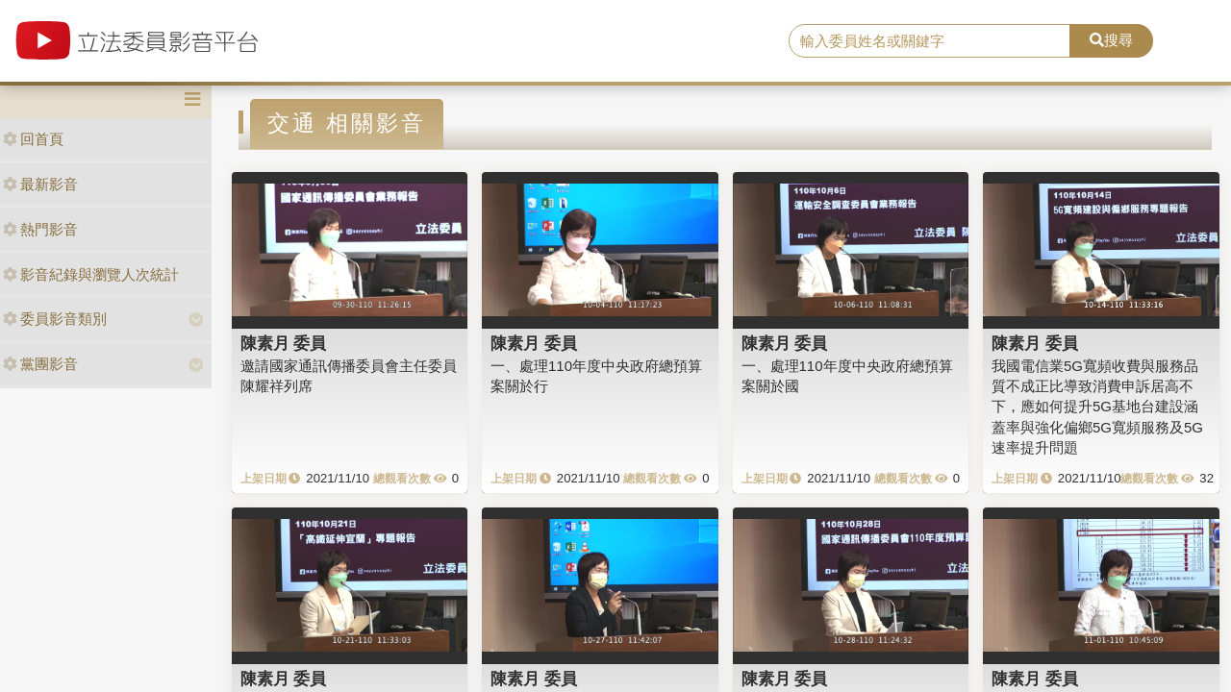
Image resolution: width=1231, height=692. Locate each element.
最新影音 (40, 184)
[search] (929, 41)
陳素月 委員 (283, 343)
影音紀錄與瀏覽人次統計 (91, 274)
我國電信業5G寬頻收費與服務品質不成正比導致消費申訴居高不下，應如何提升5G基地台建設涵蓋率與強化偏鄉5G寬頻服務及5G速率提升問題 (1097, 407)
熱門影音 (40, 229)
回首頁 (33, 139)
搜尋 (1111, 40)
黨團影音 (40, 364)
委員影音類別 (55, 318)
